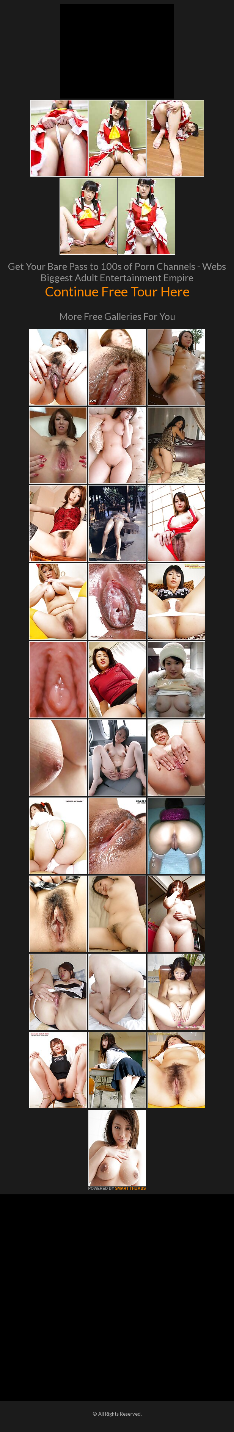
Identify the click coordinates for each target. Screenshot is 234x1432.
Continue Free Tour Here (117, 291)
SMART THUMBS (130, 1188)
